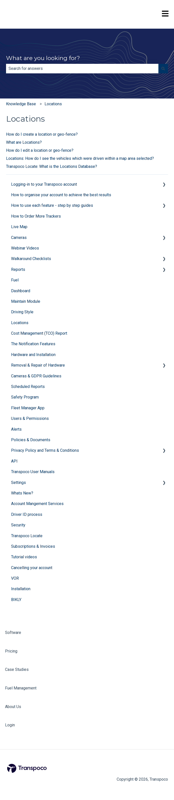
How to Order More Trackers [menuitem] (36, 216)
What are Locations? (24, 142)
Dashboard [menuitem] (20, 290)
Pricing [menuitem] (11, 651)
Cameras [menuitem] (19, 237)
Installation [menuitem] (20, 588)
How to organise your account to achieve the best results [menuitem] (61, 194)
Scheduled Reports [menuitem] (28, 386)
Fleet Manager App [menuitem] (28, 408)
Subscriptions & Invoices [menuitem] (33, 546)
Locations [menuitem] (19, 322)
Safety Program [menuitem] (25, 397)
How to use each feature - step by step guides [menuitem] (52, 205)
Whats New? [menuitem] (22, 493)
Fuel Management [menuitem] (20, 688)
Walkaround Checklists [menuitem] (31, 258)
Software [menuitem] (13, 632)
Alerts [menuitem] (16, 429)
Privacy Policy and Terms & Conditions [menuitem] (45, 450)
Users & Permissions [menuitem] (30, 418)
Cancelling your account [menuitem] (31, 567)
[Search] (163, 68)
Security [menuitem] (18, 525)
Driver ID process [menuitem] (26, 514)
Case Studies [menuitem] (17, 669)
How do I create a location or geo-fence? (42, 134)
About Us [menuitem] (13, 706)
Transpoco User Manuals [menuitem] (33, 471)
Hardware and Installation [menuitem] (33, 354)
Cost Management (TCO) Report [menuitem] (39, 333)
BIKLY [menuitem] (16, 599)
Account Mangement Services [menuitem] (37, 503)
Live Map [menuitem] (19, 226)
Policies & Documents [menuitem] (30, 439)
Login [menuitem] (10, 725)
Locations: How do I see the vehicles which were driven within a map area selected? (80, 158)
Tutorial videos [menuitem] (24, 557)
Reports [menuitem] (18, 269)
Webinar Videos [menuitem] (25, 248)
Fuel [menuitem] (15, 280)
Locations (53, 104)
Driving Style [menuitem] (22, 312)
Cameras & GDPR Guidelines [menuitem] (36, 376)
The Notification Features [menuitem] (33, 343)
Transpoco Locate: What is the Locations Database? (51, 166)
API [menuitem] (14, 461)
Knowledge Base (21, 104)
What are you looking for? (43, 58)
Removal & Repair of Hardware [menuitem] (38, 365)
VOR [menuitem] (15, 578)
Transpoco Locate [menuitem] (26, 535)
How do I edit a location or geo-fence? (39, 150)
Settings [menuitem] (18, 482)
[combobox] (82, 68)
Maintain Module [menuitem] (25, 301)
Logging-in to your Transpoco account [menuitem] (44, 184)
